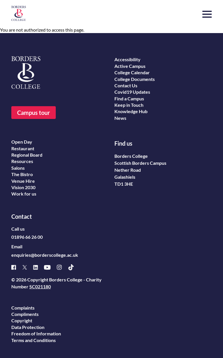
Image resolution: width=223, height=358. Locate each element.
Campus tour (33, 112)
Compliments (25, 314)
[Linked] (38, 267)
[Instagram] (62, 267)
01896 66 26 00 (27, 237)
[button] (207, 11)
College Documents (134, 79)
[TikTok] (74, 267)
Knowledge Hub (131, 111)
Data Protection (27, 327)
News (120, 118)
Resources (22, 161)
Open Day (21, 141)
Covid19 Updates (132, 92)
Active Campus (129, 66)
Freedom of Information (36, 333)
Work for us (23, 193)
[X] (27, 267)
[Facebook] (16, 267)
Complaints (23, 307)
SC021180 (40, 286)
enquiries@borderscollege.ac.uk (44, 255)
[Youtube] (50, 267)
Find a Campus (129, 98)
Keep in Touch (128, 105)
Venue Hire (23, 181)
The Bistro (22, 174)
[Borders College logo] (18, 13)
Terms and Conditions (33, 340)
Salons (18, 168)
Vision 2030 (23, 187)
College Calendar (132, 72)
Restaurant (22, 148)
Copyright (21, 320)
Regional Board (26, 155)
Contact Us (125, 85)
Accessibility (127, 59)
